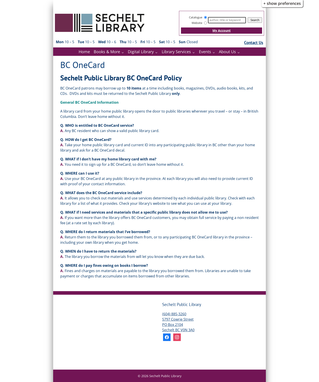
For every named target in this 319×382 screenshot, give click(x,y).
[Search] (227, 20)
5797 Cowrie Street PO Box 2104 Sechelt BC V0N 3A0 (178, 324)
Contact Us (253, 42)
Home (84, 51)
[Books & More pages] (123, 52)
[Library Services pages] (194, 52)
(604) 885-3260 (174, 314)
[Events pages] (214, 52)
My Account (221, 30)
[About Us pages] (239, 52)
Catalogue (195, 17)
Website (197, 23)
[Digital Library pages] (157, 52)
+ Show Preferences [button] (282, 3)
